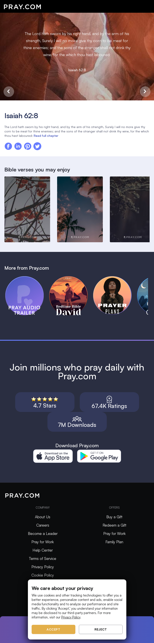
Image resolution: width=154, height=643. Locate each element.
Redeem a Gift (114, 525)
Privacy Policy (42, 567)
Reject (100, 629)
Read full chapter (46, 135)
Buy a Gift (114, 517)
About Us (42, 517)
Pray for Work (42, 542)
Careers (42, 525)
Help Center (43, 550)
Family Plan (114, 542)
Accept (53, 629)
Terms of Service (42, 558)
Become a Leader (43, 533)
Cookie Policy (42, 575)
